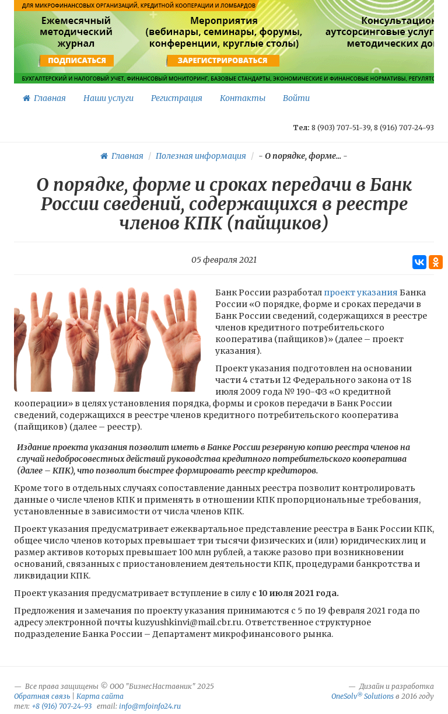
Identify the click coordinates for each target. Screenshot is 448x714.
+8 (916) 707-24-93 (62, 706)
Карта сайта (100, 696)
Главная (44, 98)
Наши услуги (108, 98)
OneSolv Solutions (362, 696)
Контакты (242, 98)
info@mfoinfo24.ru (150, 706)
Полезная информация (201, 156)
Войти (296, 98)
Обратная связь (42, 696)
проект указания (361, 292)
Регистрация (176, 98)
